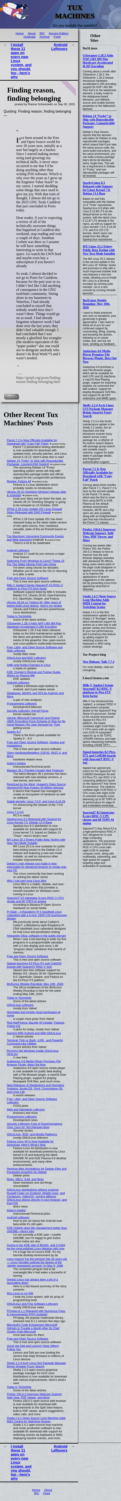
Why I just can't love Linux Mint (26, 880)
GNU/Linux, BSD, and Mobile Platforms (32, 1134)
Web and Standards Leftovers (26, 1109)
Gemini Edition (58, 33)
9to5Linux (90, 48)
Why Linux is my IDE (20, 1293)
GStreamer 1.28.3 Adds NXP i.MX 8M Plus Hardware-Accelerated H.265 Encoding (98, 61)
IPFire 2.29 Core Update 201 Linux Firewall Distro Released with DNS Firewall (34, 510)
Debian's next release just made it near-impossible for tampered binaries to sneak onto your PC (36, 867)
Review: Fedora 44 (19, 481)
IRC (42, 33)
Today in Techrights (19, 616)
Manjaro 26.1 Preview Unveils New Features (35, 770)
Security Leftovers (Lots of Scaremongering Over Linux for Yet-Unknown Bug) (34, 1125)
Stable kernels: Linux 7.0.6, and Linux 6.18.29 (36, 801)
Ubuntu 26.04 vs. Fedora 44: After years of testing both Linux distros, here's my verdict (34, 604)
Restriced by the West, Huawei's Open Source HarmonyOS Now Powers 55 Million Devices (36, 786)
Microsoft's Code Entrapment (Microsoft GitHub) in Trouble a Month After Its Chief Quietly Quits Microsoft (33, 1328)
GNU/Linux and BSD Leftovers (26, 657)
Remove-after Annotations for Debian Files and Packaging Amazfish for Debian (37, 1170)
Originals (30, 36)
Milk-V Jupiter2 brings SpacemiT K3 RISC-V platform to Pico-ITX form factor (98, 691)
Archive (45, 36)
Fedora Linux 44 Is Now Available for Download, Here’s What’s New (30, 1143)
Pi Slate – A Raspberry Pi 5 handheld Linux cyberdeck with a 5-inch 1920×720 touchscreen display (37, 915)
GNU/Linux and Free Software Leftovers (32, 1304)
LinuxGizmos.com (96, 678)
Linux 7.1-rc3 (15, 812)
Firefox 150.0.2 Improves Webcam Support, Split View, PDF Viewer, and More (99, 535)
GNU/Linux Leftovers (20, 1005)
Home (19, 33)
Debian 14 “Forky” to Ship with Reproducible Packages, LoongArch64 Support (98, 121)
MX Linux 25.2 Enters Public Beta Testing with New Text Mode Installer (99, 250)
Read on (11, 396)
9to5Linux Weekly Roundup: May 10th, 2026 (96, 304)
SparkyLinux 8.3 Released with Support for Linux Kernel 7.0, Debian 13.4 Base (97, 188)
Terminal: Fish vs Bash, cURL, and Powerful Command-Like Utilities (35, 1042)
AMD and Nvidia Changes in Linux (29, 665)
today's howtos (16, 763)
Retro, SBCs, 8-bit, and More (25, 1179)
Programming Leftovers (22, 703)
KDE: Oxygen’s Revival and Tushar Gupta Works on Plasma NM (33, 673)
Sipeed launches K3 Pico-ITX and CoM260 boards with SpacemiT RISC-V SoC (99, 757)
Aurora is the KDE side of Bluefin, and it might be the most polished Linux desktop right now (36, 1246)
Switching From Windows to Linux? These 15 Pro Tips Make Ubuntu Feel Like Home (35, 562)
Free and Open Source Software (27, 578)
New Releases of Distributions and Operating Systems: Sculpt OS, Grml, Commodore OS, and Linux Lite (35, 1088)
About (32, 33)
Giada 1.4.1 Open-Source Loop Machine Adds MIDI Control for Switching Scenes (99, 602)
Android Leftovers (59, 47)
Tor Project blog (94, 654)
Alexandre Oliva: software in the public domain (36, 935)
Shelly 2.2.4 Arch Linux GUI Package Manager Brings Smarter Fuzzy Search (98, 411)
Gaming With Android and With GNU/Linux (34, 1033)
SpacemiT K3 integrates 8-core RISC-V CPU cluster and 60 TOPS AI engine (98, 818)
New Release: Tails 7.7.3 (98, 661)
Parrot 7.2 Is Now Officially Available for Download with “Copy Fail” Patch (98, 474)
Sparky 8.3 (14, 731)
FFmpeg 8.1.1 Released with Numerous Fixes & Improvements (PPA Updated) (36, 1312)
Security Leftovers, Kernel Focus (27, 710)
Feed (57, 36)
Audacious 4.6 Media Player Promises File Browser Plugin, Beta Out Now (100, 356)
